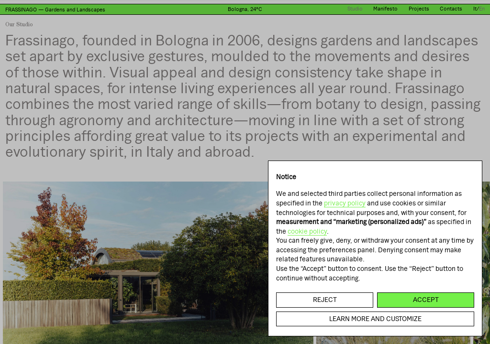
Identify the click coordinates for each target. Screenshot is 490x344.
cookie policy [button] (307, 231)
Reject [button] (325, 299)
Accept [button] (426, 299)
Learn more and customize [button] (375, 318)
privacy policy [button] (345, 203)
